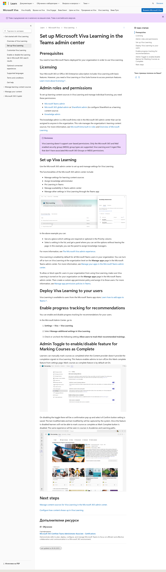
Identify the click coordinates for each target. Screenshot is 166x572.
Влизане (160, 3)
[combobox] (17, 31)
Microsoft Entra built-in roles (83, 126)
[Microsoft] (4, 3)
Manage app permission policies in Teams (72, 283)
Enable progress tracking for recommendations (146, 52)
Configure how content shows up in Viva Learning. (62, 510)
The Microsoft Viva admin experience (79, 251)
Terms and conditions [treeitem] (15, 78)
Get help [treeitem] (10, 82)
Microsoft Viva (54, 27)
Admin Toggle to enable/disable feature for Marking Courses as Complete (148, 59)
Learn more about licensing (52, 80)
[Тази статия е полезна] (135, 77)
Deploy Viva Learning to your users (147, 46)
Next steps (140, 64)
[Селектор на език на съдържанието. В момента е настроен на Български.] (10, 568)
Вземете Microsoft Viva (152, 10)
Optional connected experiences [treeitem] (14, 67)
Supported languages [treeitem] (15, 73)
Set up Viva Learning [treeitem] (15, 45)
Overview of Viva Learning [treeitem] (17, 41)
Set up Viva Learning (144, 42)
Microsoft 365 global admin (57, 107)
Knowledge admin (52, 114)
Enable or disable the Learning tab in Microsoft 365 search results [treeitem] (18, 58)
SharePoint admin (79, 107)
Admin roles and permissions (147, 39)
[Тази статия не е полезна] (138, 77)
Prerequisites (141, 32)
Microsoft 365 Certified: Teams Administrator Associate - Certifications (68, 534)
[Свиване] (30, 25)
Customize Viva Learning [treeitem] (16, 50)
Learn (42, 27)
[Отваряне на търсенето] (153, 3)
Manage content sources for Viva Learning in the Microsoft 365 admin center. (73, 504)
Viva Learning (69, 27)
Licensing (139, 35)
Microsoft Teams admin (55, 103)
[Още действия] (124, 28)
